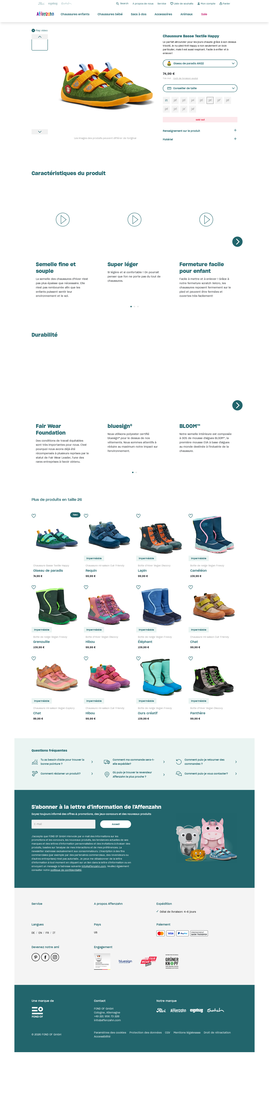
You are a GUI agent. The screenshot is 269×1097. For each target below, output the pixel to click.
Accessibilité (102, 1081)
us (95, 977)
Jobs (97, 924)
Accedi (116, 824)
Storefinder (101, 918)
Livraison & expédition (46, 911)
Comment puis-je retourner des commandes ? (200, 762)
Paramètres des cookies (110, 1077)
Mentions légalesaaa (187, 1077)
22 (175, 100)
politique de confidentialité (65, 870)
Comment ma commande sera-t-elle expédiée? (129, 762)
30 (175, 109)
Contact (37, 943)
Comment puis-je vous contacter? (202, 773)
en (40, 977)
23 (183, 100)
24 (192, 100)
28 (227, 100)
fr (47, 977)
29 (166, 109)
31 (183, 109)
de (33, 977)
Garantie (37, 918)
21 (166, 100)
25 (201, 100)
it (54, 977)
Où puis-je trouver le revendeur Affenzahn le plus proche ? (128, 774)
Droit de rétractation (217, 1077)
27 (218, 100)
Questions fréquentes (49, 750)
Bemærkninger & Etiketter (49, 950)
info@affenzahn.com (94, 866)
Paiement (38, 937)
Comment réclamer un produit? (56, 773)
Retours (37, 924)
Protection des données (146, 1077)
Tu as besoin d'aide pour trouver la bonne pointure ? (58, 762)
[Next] (237, 242)
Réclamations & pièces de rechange (56, 930)
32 (192, 109)
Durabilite (100, 911)
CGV (167, 1077)
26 (210, 100)
